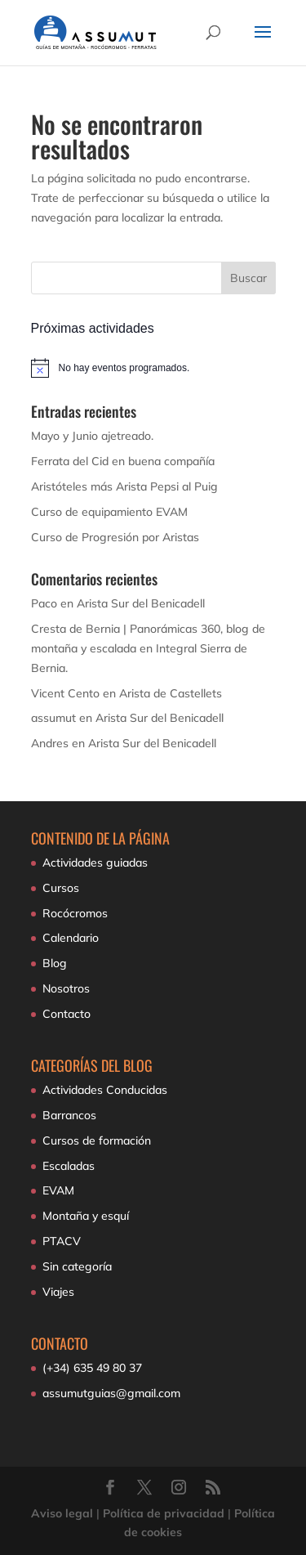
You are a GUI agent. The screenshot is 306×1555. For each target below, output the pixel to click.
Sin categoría (77, 1266)
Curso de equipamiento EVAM (109, 511)
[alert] (153, 368)
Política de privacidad (163, 1513)
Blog (54, 963)
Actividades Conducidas (104, 1089)
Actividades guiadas (95, 862)
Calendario (70, 937)
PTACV (61, 1241)
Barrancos (69, 1115)
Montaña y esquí (85, 1215)
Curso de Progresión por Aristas (115, 537)
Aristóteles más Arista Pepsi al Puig (124, 486)
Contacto (66, 1013)
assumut (53, 717)
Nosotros (66, 988)
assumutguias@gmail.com (111, 1393)
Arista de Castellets (170, 693)
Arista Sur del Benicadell (141, 603)
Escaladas (68, 1165)
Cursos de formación (96, 1140)
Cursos (60, 888)
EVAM (58, 1190)
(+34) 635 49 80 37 (92, 1367)
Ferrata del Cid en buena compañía (123, 461)
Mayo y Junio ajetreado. (92, 435)
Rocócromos (75, 913)
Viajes (58, 1291)
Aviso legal (62, 1513)
